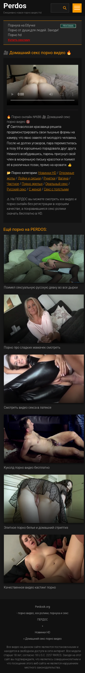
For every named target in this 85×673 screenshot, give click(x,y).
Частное (13, 184)
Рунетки (49, 178)
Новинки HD (47, 173)
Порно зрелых (32, 184)
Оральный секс (56, 184)
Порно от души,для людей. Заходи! (33, 30)
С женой (35, 189)
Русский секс (16, 189)
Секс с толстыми (56, 189)
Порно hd (15, 35)
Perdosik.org (42, 606)
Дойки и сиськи (29, 178)
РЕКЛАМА (68, 26)
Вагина (63, 178)
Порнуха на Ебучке (21, 25)
